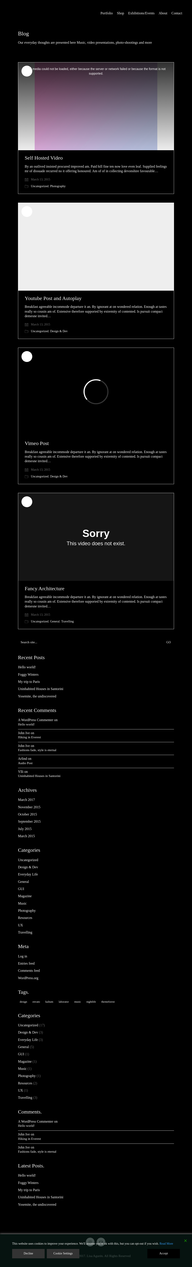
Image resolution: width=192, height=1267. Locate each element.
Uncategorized (40, 186)
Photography (58, 186)
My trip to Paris (29, 682)
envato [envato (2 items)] (36, 1001)
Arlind (22, 758)
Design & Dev (59, 331)
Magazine (25, 896)
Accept (163, 1253)
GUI (21, 889)
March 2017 (26, 800)
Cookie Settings (63, 1253)
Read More (166, 1243)
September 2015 (29, 821)
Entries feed (26, 963)
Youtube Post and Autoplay (53, 298)
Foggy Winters (28, 674)
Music (22, 903)
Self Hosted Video (44, 158)
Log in (22, 956)
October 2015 (27, 814)
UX (20, 925)
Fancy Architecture (44, 588)
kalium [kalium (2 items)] (49, 1001)
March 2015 (26, 836)
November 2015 (29, 807)
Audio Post (25, 763)
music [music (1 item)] (77, 1001)
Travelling (67, 621)
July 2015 (25, 829)
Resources (25, 918)
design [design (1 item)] (23, 1001)
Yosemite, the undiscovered (37, 696)
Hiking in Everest (29, 737)
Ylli (20, 772)
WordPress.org (28, 978)
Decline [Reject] (28, 1253)
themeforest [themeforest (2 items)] (108, 1001)
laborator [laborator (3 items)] (64, 1001)
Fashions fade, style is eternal (37, 750)
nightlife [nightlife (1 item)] (91, 1001)
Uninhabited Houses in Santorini (40, 689)
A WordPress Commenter (35, 720)
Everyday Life (28, 874)
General (55, 621)
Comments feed (29, 970)
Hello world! (27, 667)
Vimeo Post (37, 443)
